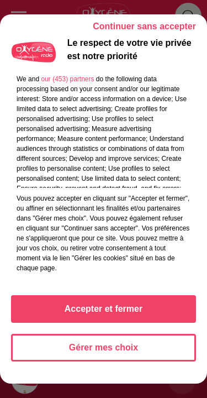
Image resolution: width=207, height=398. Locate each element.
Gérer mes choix (103, 347)
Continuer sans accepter (144, 26)
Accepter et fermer (103, 308)
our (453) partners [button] (67, 79)
